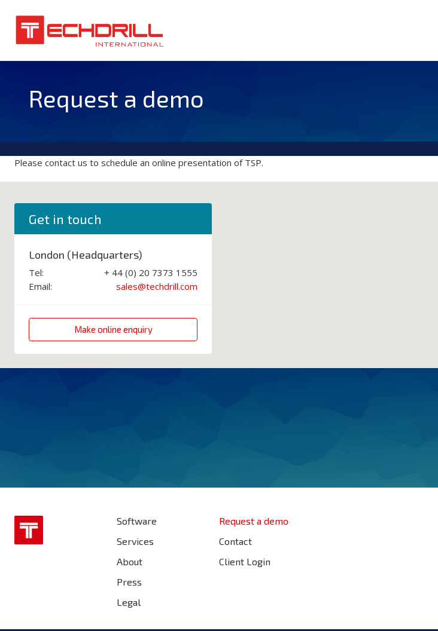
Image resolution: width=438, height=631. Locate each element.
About (129, 561)
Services (135, 541)
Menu (413, 29)
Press (129, 581)
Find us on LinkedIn (413, 526)
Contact (235, 541)
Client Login (244, 561)
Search (383, 29)
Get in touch (65, 218)
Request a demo (253, 520)
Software (137, 520)
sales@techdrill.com (156, 286)
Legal (129, 602)
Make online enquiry (113, 329)
